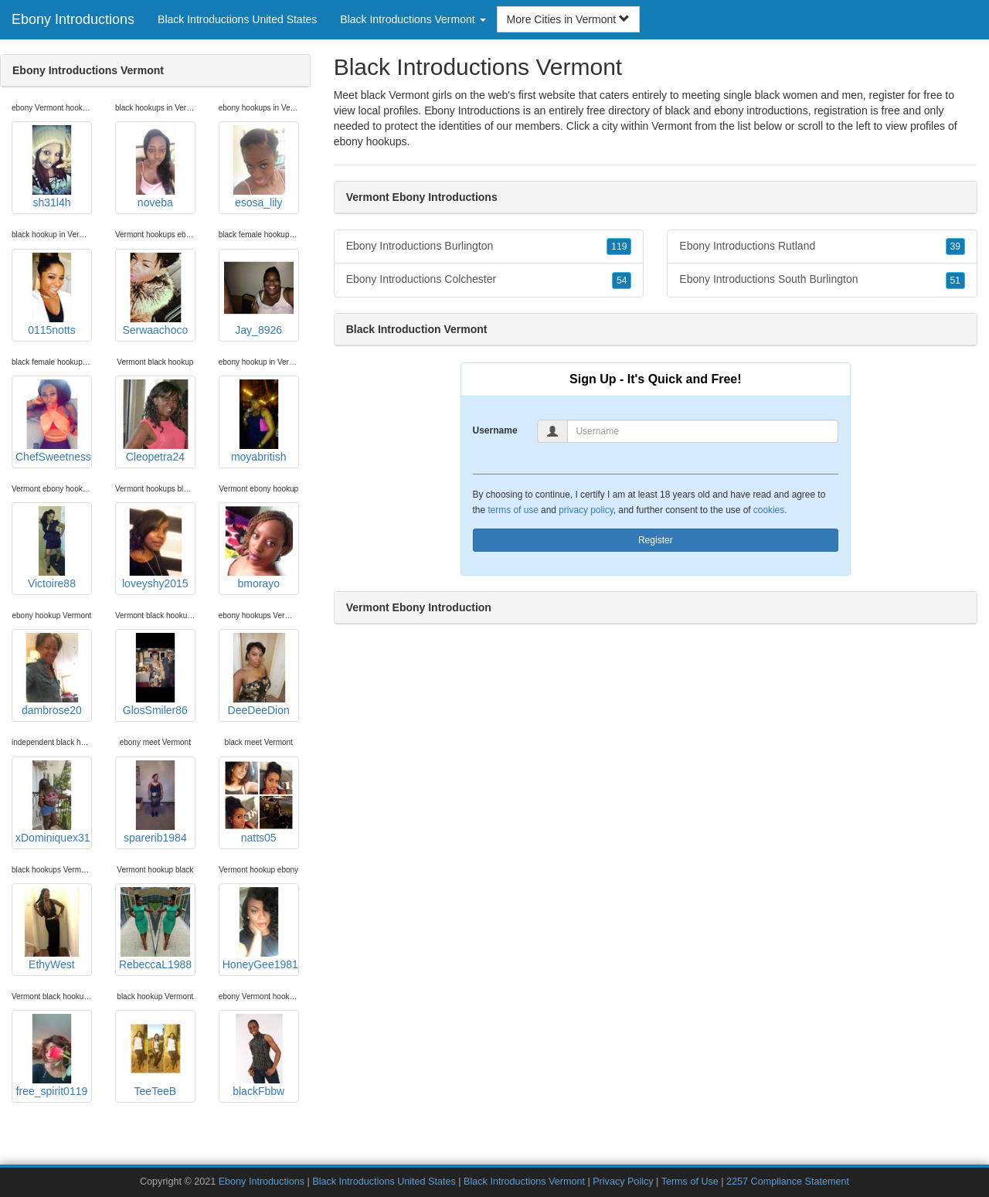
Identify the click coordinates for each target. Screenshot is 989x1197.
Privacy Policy (623, 1181)
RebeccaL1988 (155, 929)
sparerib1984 (155, 802)
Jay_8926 (259, 294)
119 (619, 246)
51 (955, 280)
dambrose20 (52, 674)
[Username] (702, 431)
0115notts (52, 294)
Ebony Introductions (73, 19)
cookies (768, 510)
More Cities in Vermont (568, 19)
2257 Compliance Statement (787, 1181)
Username (495, 430)
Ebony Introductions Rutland (822, 246)
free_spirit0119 (52, 1055)
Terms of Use (690, 1181)
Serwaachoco (155, 294)
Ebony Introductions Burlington (489, 246)
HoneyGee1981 (260, 929)
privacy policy (586, 510)
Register (655, 540)
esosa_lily (259, 167)
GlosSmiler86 (155, 674)
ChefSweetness (53, 421)
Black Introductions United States (237, 19)
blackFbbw (259, 1055)
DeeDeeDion (259, 674)
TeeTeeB (155, 1055)
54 (622, 280)
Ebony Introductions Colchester (489, 279)
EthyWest (52, 929)
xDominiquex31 (52, 802)
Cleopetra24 (155, 421)
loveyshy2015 (155, 548)
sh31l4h (52, 167)
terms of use (513, 510)
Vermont (671, 126)
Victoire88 (52, 548)
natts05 (259, 802)
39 (955, 246)
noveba (155, 167)
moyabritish (259, 421)
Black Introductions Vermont (524, 1181)
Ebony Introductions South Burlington (822, 279)
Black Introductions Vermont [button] (412, 19)
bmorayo (259, 548)
